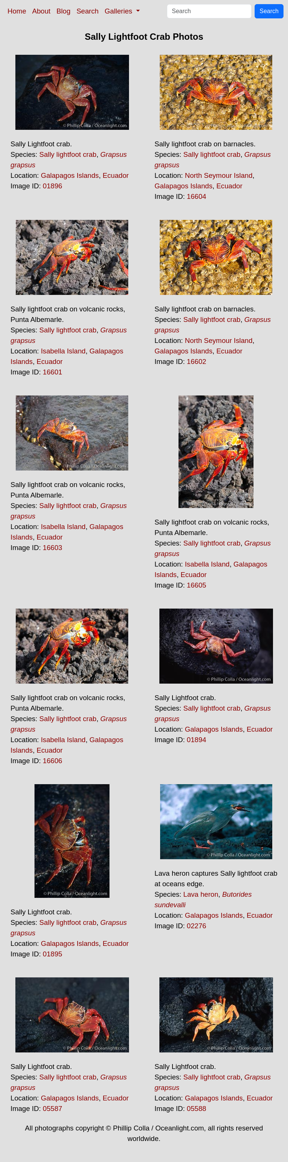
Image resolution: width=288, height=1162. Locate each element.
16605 (196, 585)
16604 (196, 196)
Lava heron (200, 894)
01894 (196, 740)
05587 (52, 1108)
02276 (196, 926)
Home (17, 11)
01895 (52, 954)
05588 (196, 1108)
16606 (52, 761)
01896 (52, 186)
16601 (52, 372)
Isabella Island (63, 351)
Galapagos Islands (70, 175)
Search (87, 11)
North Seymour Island (218, 175)
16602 (196, 361)
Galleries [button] (119, 11)
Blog (63, 11)
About (41, 11)
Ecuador (116, 175)
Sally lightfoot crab (67, 154)
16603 (52, 548)
